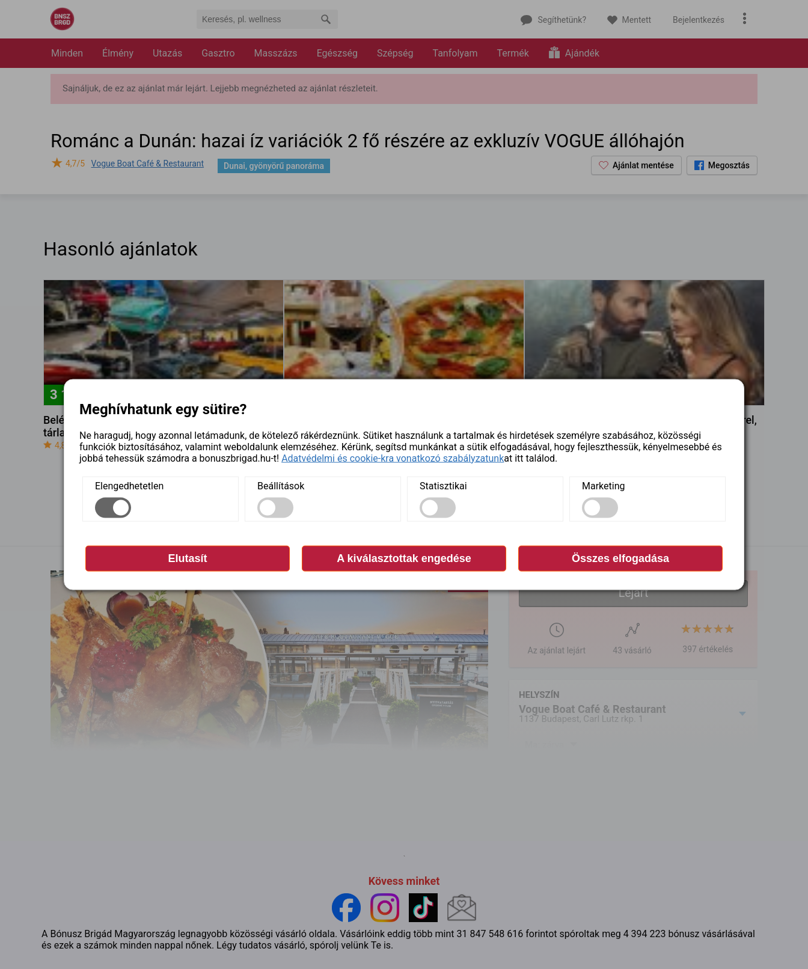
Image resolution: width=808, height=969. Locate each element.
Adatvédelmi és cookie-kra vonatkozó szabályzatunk (392, 457)
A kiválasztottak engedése (404, 558)
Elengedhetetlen (129, 485)
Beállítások (280, 485)
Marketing (603, 485)
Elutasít (187, 558)
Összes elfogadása (620, 558)
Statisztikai (443, 485)
